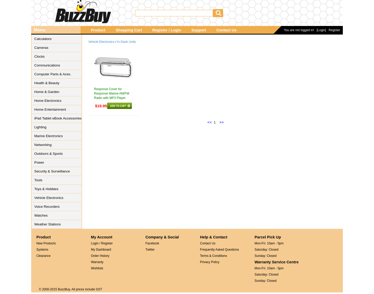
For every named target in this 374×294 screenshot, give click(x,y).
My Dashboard (101, 249)
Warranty (97, 262)
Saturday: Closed (266, 249)
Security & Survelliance (52, 171)
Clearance (43, 256)
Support (198, 30)
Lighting (40, 127)
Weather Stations (47, 224)
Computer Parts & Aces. (52, 74)
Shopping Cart (129, 30)
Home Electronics (47, 101)
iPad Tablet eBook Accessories (58, 118)
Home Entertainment (50, 109)
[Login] (321, 30)
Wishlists (97, 268)
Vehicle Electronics (48, 198)
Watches (41, 215)
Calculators (43, 39)
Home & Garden (46, 92)
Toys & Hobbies (46, 189)
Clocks (39, 56)
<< (209, 122)
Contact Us (226, 30)
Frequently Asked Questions (219, 249)
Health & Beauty (46, 83)
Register (334, 30)
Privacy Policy (209, 262)
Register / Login (166, 30)
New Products (46, 243)
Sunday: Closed (266, 256)
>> (221, 122)
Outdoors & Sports (48, 154)
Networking (43, 145)
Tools (38, 180)
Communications (47, 65)
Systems (42, 249)
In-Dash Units (126, 42)
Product (98, 30)
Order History (100, 256)
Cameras (41, 48)
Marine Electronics (48, 136)
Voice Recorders (47, 207)
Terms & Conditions (213, 256)
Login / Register (102, 243)
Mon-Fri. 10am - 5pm (269, 243)
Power (39, 162)
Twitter (150, 249)
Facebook (152, 243)
